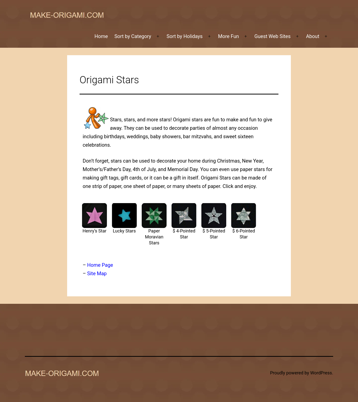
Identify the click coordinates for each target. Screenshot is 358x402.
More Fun (228, 36)
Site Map (97, 273)
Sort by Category (132, 36)
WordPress (321, 372)
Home (101, 36)
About (312, 36)
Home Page (100, 265)
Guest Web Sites (272, 36)
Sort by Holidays (185, 36)
